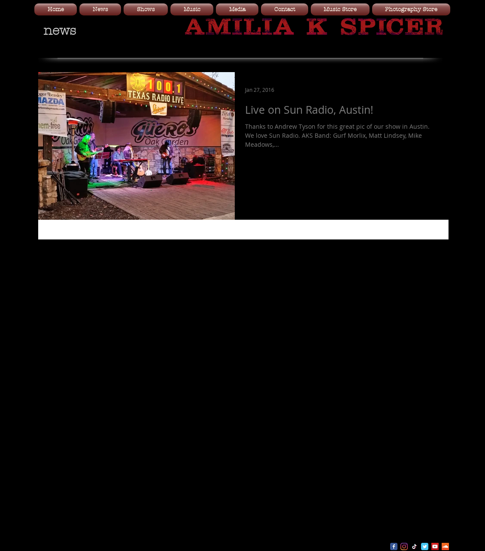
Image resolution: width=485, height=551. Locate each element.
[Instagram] (404, 546)
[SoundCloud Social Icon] (445, 546)
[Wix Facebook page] (393, 546)
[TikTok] (414, 546)
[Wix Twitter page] (424, 546)
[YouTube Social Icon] (435, 546)
